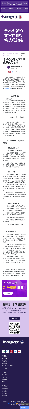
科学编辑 (4, 363)
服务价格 (4, 368)
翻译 (3, 382)
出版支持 (4, 377)
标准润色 (4, 358)
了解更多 (8, 293)
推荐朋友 (4, 396)
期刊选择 (4, 379)
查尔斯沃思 (7, 88)
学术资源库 (5, 389)
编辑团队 (4, 391)
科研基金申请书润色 (7, 366)
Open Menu (26, 17)
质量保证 (4, 393)
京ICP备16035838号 (10, 403)
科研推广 (4, 375)
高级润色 (4, 361)
